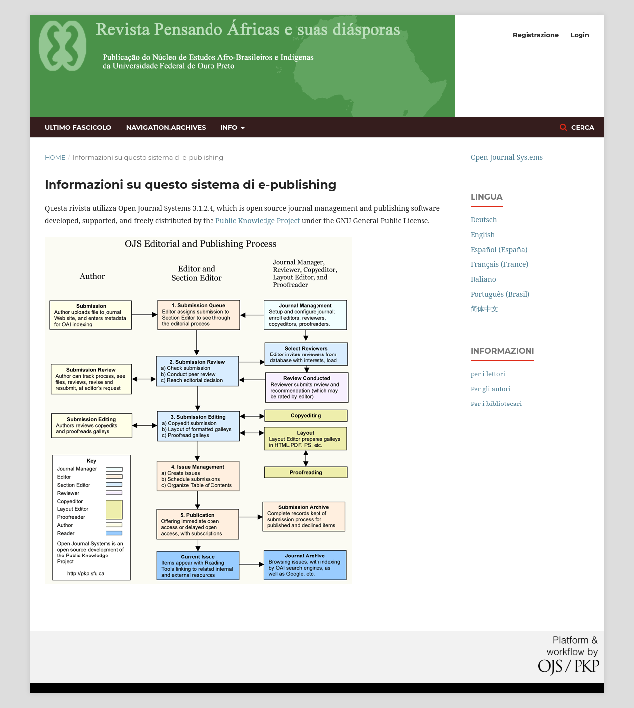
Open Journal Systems (507, 157)
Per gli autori (491, 388)
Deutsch (484, 219)
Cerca (581, 127)
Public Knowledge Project (257, 220)
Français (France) (499, 264)
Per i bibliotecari (496, 403)
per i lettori (488, 373)
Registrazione (536, 35)
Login (580, 35)
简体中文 (484, 308)
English (483, 234)
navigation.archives (166, 127)
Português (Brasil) (500, 294)
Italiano (483, 279)
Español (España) (499, 249)
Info (229, 127)
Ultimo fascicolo (78, 127)
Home (55, 157)
